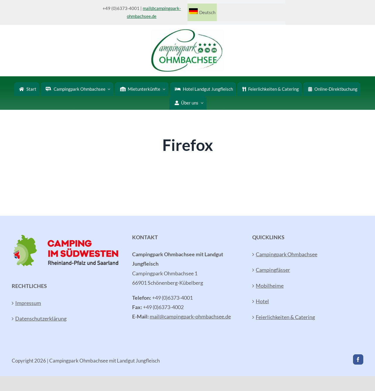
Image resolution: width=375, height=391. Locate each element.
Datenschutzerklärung (41, 318)
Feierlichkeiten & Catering (285, 317)
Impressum (28, 303)
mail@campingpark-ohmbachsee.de (190, 316)
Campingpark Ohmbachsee (286, 254)
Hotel (262, 301)
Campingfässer (273, 270)
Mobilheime (270, 285)
